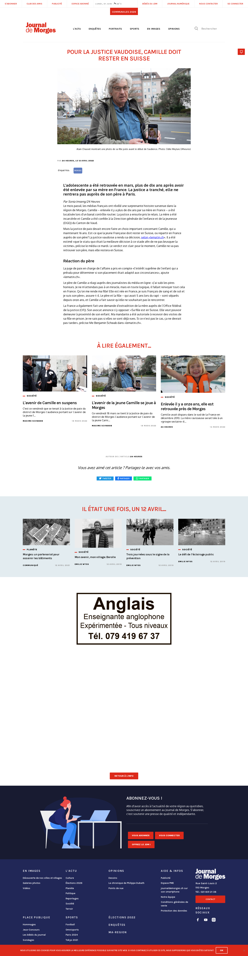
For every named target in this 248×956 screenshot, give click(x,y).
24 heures (68, 161)
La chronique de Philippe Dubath (126, 883)
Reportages (72, 898)
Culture (70, 878)
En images (153, 28)
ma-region (117, 932)
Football (70, 924)
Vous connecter (169, 835)
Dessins (112, 878)
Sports (134, 28)
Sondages (28, 940)
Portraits (115, 28)
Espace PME (167, 883)
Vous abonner (140, 835)
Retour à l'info (124, 776)
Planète (70, 888)
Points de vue (115, 888)
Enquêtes (95, 28)
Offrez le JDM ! (141, 844)
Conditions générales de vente (174, 904)
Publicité (165, 878)
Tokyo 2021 (72, 940)
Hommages (29, 924)
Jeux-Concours (31, 929)
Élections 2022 (121, 917)
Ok (221, 950)
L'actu (77, 28)
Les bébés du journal (34, 934)
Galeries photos (31, 883)
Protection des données (174, 910)
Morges (77, 171)
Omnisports (72, 929)
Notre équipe (168, 897)
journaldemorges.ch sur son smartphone (174, 890)
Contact (210, 899)
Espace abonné (80, 3)
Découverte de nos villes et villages (42, 878)
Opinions (174, 28)
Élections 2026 (74, 883)
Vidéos (26, 888)
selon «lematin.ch (152, 237)
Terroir (69, 908)
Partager (144, 478)
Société (70, 903)
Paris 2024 (72, 934)
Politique (70, 893)
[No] (244, 950)
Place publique (36, 917)
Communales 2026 (124, 11)
